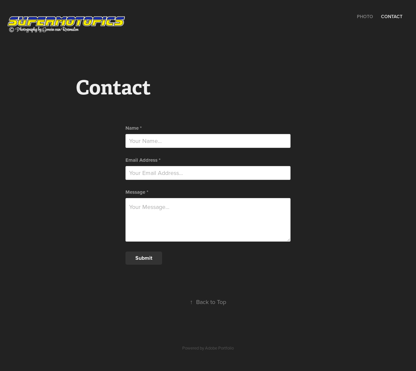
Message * (136, 192)
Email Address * (142, 160)
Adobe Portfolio (219, 348)
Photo (365, 16)
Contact (391, 16)
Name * (133, 128)
